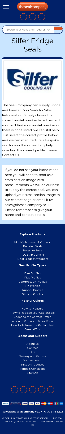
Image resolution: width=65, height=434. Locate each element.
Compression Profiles (33, 281)
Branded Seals (32, 246)
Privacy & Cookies (32, 364)
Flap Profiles (32, 277)
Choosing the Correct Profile (32, 317)
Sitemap (32, 373)
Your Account (32, 360)
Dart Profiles (32, 273)
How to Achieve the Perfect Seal (32, 325)
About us (32, 343)
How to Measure (32, 308)
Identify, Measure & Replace (32, 242)
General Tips (32, 329)
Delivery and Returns (32, 356)
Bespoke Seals (32, 250)
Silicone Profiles (32, 294)
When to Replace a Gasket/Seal (32, 321)
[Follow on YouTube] (50, 389)
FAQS (32, 352)
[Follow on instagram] (32, 389)
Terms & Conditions (32, 368)
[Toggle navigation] (5, 6)
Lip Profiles (32, 285)
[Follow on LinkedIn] (23, 389)
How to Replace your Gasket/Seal (32, 312)
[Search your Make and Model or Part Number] (28, 29)
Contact (32, 348)
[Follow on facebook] (14, 389)
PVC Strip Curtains (32, 254)
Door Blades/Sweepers (32, 258)
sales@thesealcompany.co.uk (22, 411)
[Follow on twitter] (41, 389)
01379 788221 (53, 411)
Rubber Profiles (32, 290)
